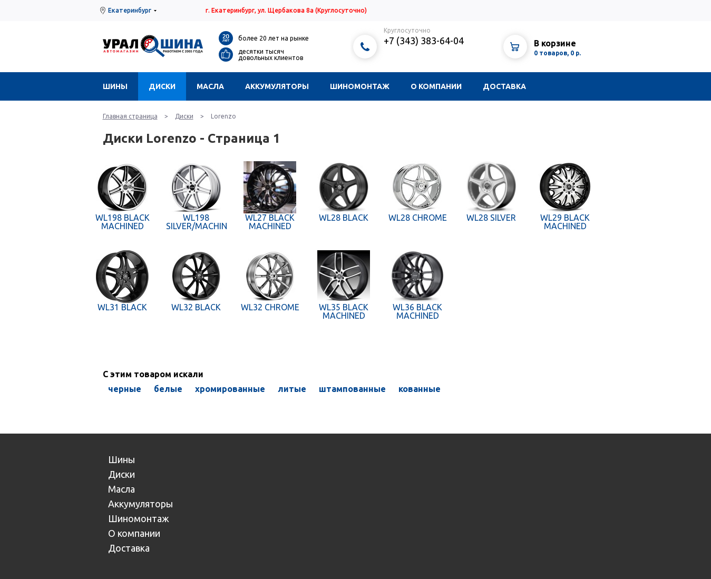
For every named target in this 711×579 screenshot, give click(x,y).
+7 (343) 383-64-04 (424, 40)
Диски (162, 86)
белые (168, 389)
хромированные (230, 389)
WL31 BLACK (122, 307)
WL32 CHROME (270, 307)
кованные (419, 389)
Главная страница (130, 116)
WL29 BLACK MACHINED (565, 221)
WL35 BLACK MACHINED (343, 311)
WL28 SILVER (491, 217)
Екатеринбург (129, 10)
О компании (436, 86)
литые (292, 389)
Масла (210, 86)
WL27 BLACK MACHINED (270, 221)
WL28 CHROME (417, 217)
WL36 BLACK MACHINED (417, 311)
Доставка (504, 86)
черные (124, 389)
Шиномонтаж (359, 86)
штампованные (352, 389)
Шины (115, 86)
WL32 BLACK (196, 307)
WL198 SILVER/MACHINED (196, 221)
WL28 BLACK (343, 217)
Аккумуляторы (277, 86)
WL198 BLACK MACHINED (122, 221)
